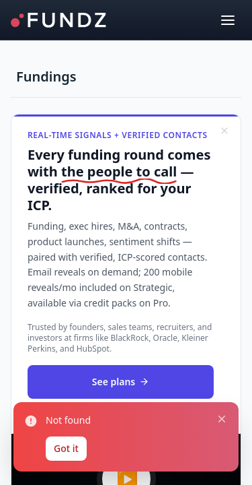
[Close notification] (221, 419)
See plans (120, 381)
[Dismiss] (224, 131)
